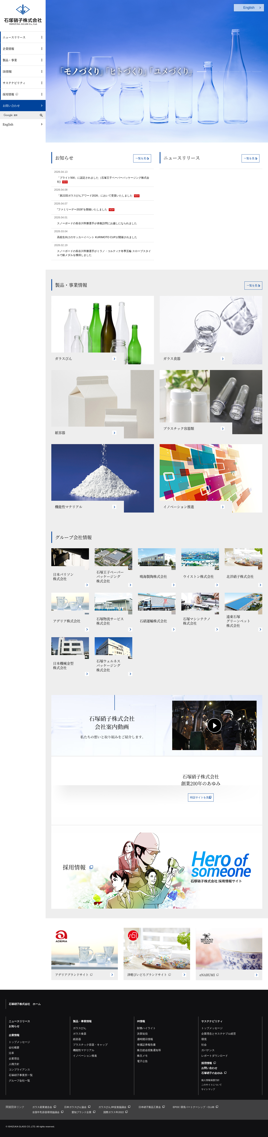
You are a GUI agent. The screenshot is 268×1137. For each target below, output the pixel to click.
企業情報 (8, 49)
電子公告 (142, 1056)
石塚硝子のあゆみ (214, 1068)
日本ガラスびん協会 (77, 1102)
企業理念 (14, 1053)
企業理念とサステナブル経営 (218, 1028)
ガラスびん (79, 1023)
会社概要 (14, 1042)
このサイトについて (211, 1080)
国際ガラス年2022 (115, 1107)
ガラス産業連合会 (44, 1102)
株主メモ (142, 1050)
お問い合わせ (11, 106)
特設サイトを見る (201, 798)
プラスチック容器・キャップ (90, 1039)
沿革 (11, 1048)
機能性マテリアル (83, 1045)
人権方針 (14, 1059)
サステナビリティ (14, 83)
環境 (204, 1034)
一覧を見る (135, 158)
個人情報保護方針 (210, 1075)
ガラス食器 (79, 1028)
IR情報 (7, 71)
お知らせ (14, 1021)
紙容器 (77, 1034)
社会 (204, 1039)
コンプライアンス (19, 1064)
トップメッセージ (19, 1037)
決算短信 (142, 1028)
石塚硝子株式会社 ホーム (25, 999)
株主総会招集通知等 (149, 1045)
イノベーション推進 (85, 1050)
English (8, 124)
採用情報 (10, 94)
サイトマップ (208, 1084)
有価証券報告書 (146, 1039)
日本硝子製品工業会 (152, 1102)
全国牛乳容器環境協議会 (47, 1107)
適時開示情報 (145, 1034)
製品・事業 (10, 60)
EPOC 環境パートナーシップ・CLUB (195, 1102)
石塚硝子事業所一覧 (21, 1070)
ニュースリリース (14, 37)
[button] (201, 71)
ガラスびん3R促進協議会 (114, 1102)
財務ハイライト (146, 1023)
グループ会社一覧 (19, 1075)
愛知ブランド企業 (83, 1107)
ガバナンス (208, 1045)
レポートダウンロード (214, 1050)
